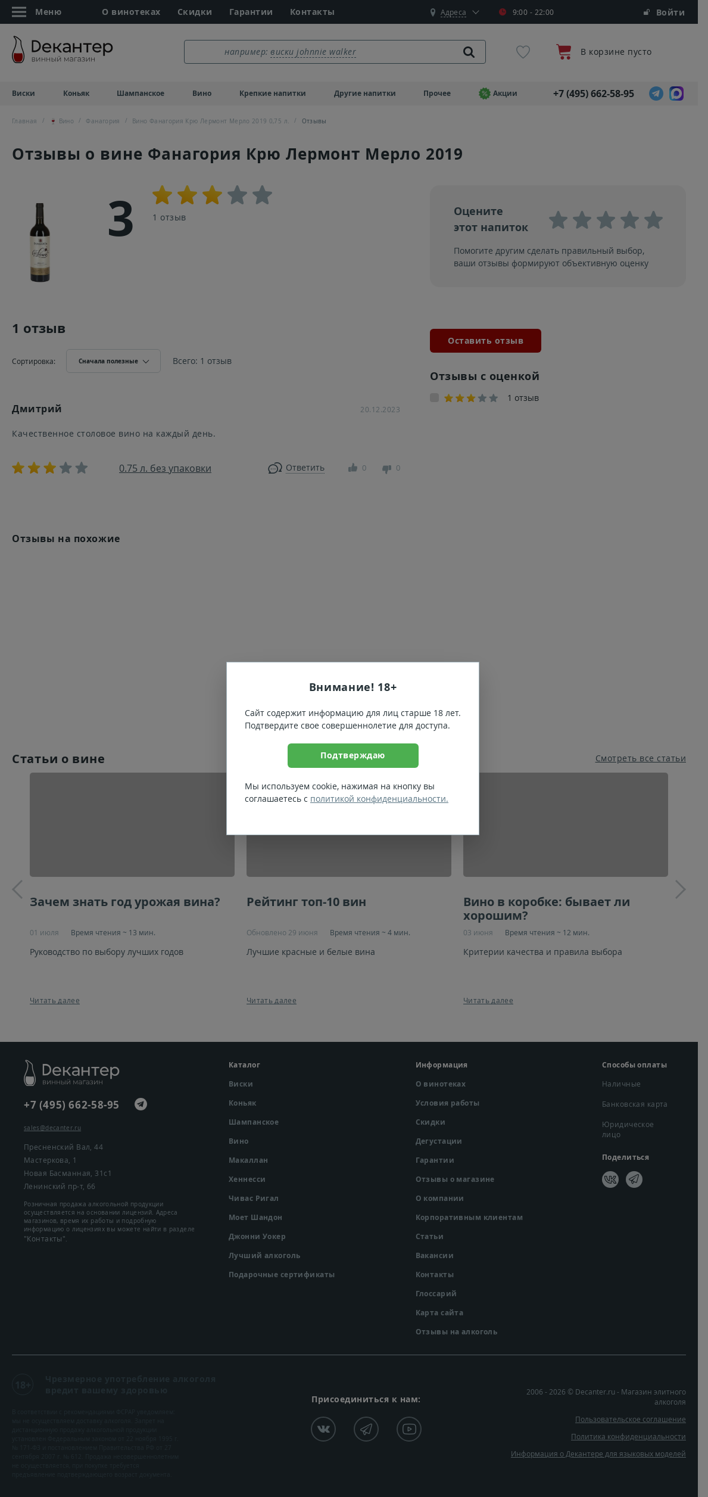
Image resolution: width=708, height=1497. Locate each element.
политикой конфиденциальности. (379, 798)
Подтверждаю (352, 755)
